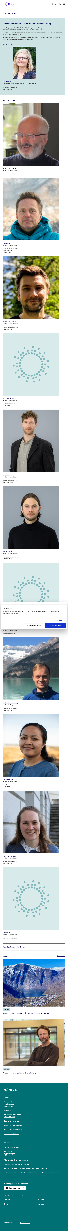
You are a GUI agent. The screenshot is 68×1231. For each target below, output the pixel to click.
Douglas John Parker (9, 168)
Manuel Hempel (8, 551)
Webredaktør (25, 1223)
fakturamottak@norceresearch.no (16, 1160)
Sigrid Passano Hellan (9, 856)
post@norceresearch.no (12, 1115)
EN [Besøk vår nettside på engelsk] (56, 4)
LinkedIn (7, 1199)
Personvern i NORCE (11, 1134)
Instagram (40, 1204)
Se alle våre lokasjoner (12, 1121)
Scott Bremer (7, 933)
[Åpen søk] (60, 4)
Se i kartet (7, 1110)
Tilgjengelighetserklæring (13, 1125)
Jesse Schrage (7, 475)
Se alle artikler (61, 956)
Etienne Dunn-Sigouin (10, 322)
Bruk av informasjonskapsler (14, 1130)
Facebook (40, 1199)
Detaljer (59, 620)
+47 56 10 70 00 (9, 1117)
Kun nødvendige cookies (34, 625)
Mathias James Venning (10, 703)
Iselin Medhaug (7, 81)
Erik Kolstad (6, 243)
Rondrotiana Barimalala (10, 779)
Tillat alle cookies (55, 625)
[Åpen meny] (64, 4)
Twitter (6, 1204)
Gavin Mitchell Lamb (9, 398)
